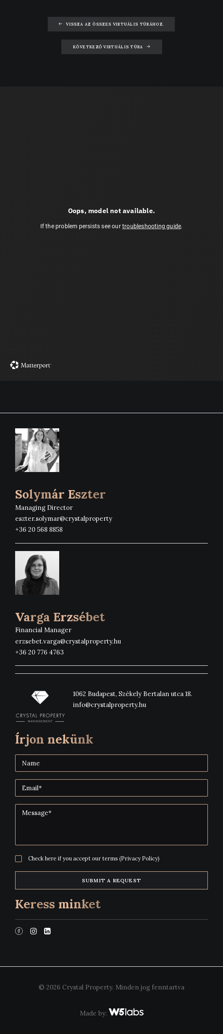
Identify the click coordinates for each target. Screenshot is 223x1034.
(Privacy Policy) (139, 858)
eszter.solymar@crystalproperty (63, 518)
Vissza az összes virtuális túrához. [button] (111, 24)
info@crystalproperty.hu (109, 705)
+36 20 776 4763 (39, 652)
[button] (19, 932)
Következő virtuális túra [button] (111, 47)
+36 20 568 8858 (39, 529)
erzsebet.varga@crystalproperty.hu (68, 641)
